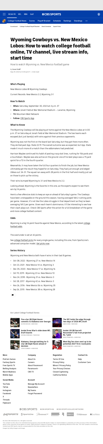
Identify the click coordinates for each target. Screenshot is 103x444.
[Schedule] (57, 21)
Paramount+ (33, 368)
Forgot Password (35, 393)
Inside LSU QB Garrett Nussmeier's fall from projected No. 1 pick (77, 332)
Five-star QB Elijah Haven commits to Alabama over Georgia (35, 320)
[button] (87, 21)
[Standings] (78, 21)
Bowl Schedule (46, 26)
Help (80, 359)
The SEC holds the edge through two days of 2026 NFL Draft (76, 320)
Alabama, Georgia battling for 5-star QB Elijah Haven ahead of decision (35, 344)
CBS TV (31, 372)
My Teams (32, 390)
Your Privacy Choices (61, 368)
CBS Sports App (27, 118)
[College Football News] (17, 21)
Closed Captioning (60, 372)
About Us (31, 359)
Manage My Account (36, 384)
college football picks (23, 240)
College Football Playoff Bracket (30, 26)
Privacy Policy (58, 362)
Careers (31, 362)
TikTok (5, 387)
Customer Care (84, 362)
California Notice (60, 375)
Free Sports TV (9, 365)
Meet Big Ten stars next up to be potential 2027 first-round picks (77, 343)
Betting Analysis (9, 368)
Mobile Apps (8, 375)
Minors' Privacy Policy (62, 365)
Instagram (7, 390)
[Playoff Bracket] (44, 21)
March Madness (9, 372)
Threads (6, 400)
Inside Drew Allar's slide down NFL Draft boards (35, 331)
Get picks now (42, 243)
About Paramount (35, 365)
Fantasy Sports (9, 362)
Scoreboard (14, 26)
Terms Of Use (58, 359)
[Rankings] (67, 21)
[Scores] (32, 21)
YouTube (6, 384)
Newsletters (33, 387)
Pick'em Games (9, 359)
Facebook (7, 393)
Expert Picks (57, 26)
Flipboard (7, 403)
